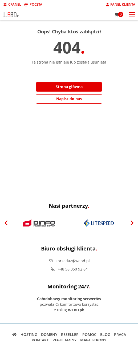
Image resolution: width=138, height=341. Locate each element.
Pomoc (89, 334)
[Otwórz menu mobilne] (132, 14)
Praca (120, 334)
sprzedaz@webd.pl (69, 260)
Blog (105, 334)
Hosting (29, 334)
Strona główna (69, 86)
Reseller (70, 334)
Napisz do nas (69, 98)
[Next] (131, 223)
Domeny (49, 334)
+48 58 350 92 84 (69, 269)
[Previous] (6, 223)
